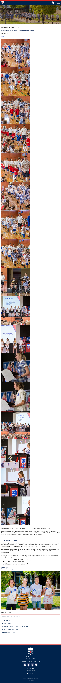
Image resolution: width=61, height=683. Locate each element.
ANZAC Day (6, 620)
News (2, 36)
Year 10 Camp (7, 623)
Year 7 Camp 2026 (8, 632)
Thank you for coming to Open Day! (15, 626)
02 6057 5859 (30, 673)
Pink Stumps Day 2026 (10, 629)
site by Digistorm (30, 680)
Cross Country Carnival (11, 617)
